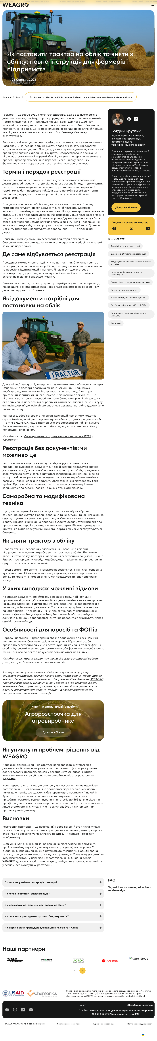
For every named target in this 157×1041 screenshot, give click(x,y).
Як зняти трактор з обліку (124, 290)
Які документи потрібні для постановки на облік (131, 263)
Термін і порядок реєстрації (125, 246)
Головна (6, 97)
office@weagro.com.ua (140, 1004)
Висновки (116, 323)
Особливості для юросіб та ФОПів (129, 305)
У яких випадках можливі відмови (128, 297)
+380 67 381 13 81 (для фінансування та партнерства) (121, 1010)
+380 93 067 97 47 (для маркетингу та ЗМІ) (115, 1014)
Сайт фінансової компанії (68, 1024)
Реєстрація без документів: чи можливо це (126, 273)
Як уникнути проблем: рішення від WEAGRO (128, 314)
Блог (18, 97)
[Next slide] (82, 971)
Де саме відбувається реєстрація (128, 253)
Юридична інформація (104, 1024)
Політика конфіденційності (139, 1024)
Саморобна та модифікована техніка (130, 282)
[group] (15, 960)
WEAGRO (96, 679)
